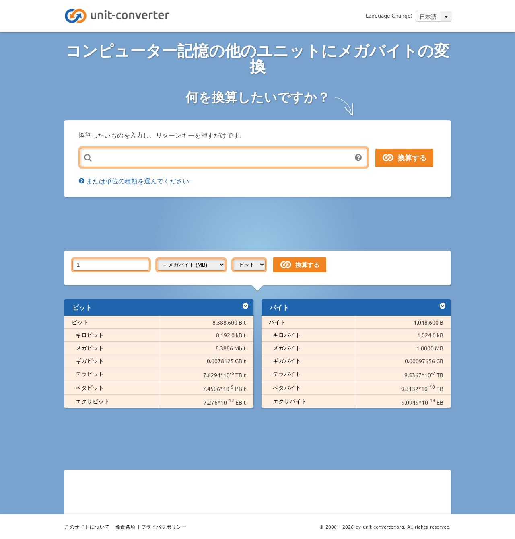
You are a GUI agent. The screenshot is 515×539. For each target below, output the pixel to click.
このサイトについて (87, 526)
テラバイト (287, 373)
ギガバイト (287, 360)
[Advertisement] (259, 223)
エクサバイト (290, 401)
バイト (277, 321)
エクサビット (92, 401)
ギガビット (90, 360)
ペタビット (90, 387)
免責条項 (125, 526)
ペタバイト (287, 387)
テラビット (90, 373)
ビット (80, 321)
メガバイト (287, 347)
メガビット (90, 347)
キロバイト (287, 334)
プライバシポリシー (164, 526)
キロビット (90, 334)
